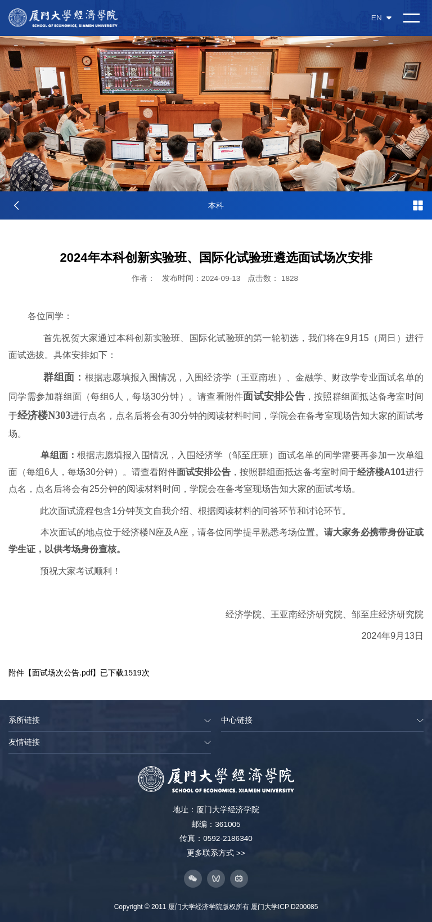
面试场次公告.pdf (62, 672)
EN (381, 18)
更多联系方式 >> (216, 853)
